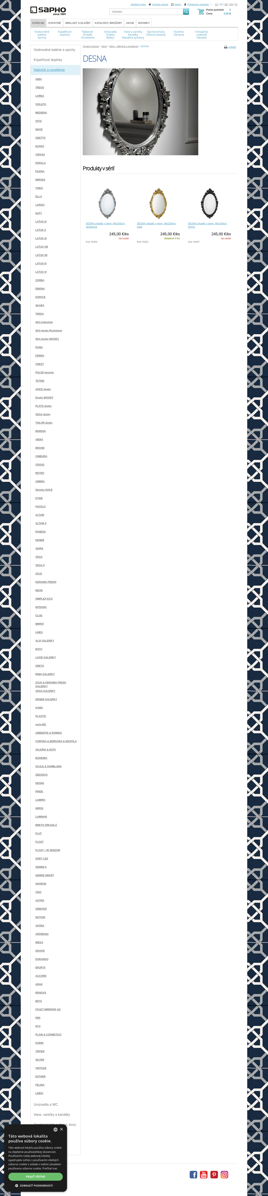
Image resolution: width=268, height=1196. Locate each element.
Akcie (130, 23)
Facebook (193, 1174)
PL (236, 4)
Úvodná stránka (160, 4)
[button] (35, 1185)
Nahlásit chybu (138, 4)
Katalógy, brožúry (108, 23)
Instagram (224, 1174)
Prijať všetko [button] (35, 1176)
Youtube (203, 1174)
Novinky (144, 23)
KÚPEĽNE (38, 23)
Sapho (177, 4)
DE (226, 4)
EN (231, 4)
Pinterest (214, 1174)
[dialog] (35, 1158)
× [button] (61, 1129)
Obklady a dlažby (78, 23)
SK (221, 4)
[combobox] (55, 1129)
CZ (216, 4)
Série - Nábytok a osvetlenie (123, 46)
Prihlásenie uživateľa (198, 4)
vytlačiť (232, 47)
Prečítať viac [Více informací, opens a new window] (50, 1168)
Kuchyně (54, 23)
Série (104, 46)
